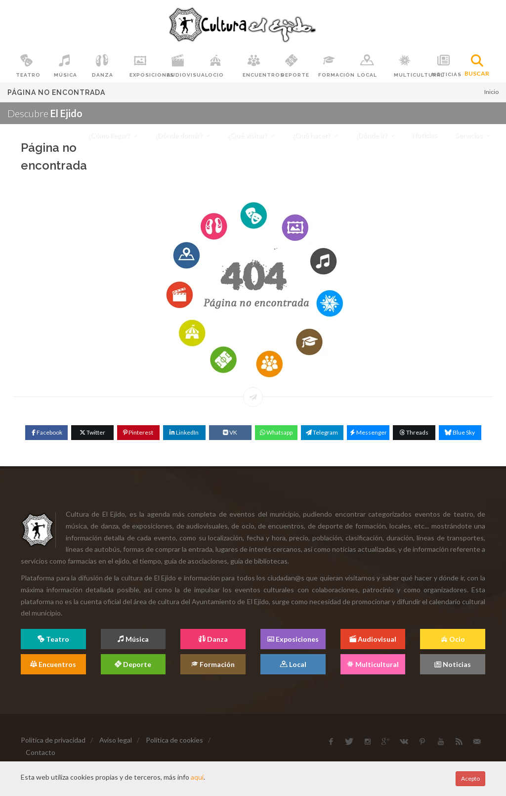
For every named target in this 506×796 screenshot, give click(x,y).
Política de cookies (174, 740)
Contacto (40, 752)
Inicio (491, 91)
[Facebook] (46, 432)
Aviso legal (115, 740)
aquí (197, 777)
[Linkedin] (184, 432)
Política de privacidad (53, 740)
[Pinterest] (138, 432)
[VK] (230, 432)
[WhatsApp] (276, 432)
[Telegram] (322, 432)
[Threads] (414, 432)
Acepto (470, 778)
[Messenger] (368, 432)
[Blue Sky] (460, 432)
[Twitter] (92, 432)
